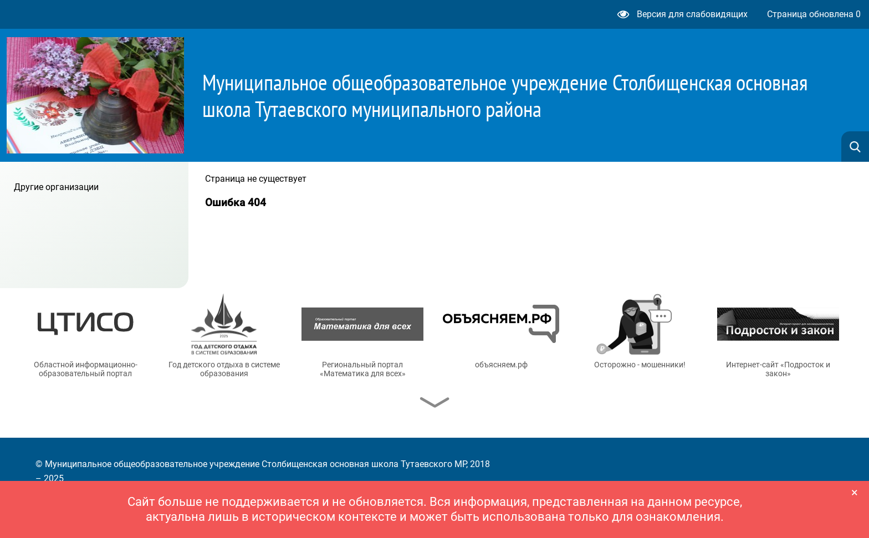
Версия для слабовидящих (682, 14)
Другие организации (56, 187)
